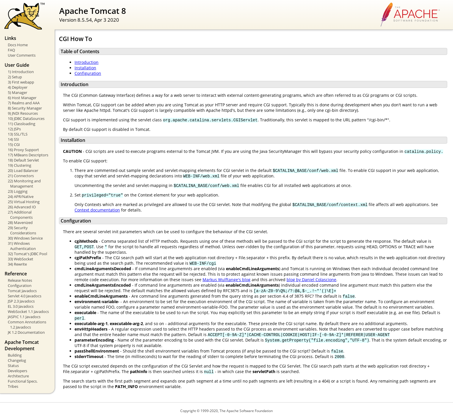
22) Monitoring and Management (24, 183)
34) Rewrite (17, 264)
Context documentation (97, 210)
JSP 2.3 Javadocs (21, 301)
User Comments (22, 55)
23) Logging (17, 191)
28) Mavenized (20, 222)
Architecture (18, 376)
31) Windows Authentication (22, 246)
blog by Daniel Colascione (311, 279)
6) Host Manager (22, 97)
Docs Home (18, 44)
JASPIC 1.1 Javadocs (24, 316)
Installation (85, 68)
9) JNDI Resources (23, 113)
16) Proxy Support (23, 149)
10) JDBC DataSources (26, 118)
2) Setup (15, 76)
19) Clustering (19, 165)
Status (13, 365)
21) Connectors (21, 175)
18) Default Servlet (23, 160)
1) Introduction (21, 71)
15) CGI (14, 144)
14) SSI (13, 139)
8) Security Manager (25, 108)
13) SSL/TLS (17, 134)
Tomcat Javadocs (22, 290)
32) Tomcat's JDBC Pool (27, 253)
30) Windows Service (25, 238)
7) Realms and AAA (24, 102)
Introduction (87, 62)
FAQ (11, 50)
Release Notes (20, 280)
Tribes (13, 386)
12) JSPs (14, 128)
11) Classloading (21, 123)
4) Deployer (17, 87)
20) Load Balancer (23, 170)
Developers (17, 370)
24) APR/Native (21, 196)
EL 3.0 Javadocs (21, 306)
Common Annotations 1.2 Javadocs (27, 324)
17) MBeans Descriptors (28, 154)
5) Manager (17, 92)
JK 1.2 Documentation (26, 332)
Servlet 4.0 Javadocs (24, 296)
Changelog (17, 360)
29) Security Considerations (22, 230)
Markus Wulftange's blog (226, 279)
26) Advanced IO (22, 207)
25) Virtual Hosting (24, 201)
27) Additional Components (20, 215)
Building (15, 355)
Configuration (19, 285)
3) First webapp (21, 82)
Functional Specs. (23, 381)
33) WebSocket (20, 259)
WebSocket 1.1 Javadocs (28, 311)
